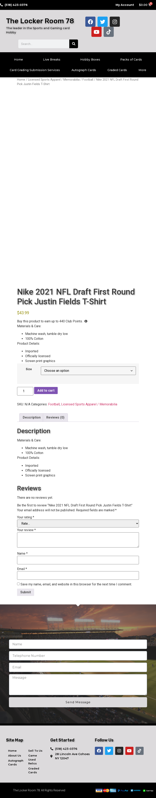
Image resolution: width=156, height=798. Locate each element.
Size (29, 369)
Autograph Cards (84, 70)
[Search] (73, 43)
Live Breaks (51, 59)
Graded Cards (117, 70)
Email (22, 569)
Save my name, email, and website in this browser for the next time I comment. (76, 584)
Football (87, 79)
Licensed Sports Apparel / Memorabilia (54, 79)
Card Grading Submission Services (35, 70)
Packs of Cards (131, 59)
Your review (26, 530)
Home (18, 59)
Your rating (25, 517)
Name (22, 553)
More (142, 70)
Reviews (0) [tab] (55, 417)
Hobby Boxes (90, 59)
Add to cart (45, 390)
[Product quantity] (25, 391)
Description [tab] (32, 417)
